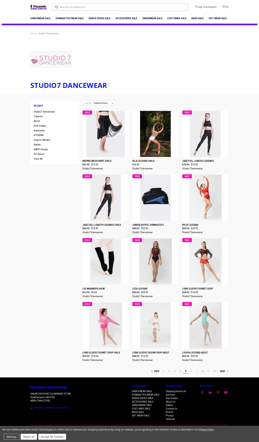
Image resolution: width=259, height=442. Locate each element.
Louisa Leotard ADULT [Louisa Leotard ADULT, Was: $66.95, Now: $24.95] (195, 352)
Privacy (169, 415)
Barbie (37, 144)
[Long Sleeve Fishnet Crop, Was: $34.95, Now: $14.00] (205, 261)
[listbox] (104, 103)
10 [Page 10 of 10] (214, 371)
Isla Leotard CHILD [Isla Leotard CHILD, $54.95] (143, 160)
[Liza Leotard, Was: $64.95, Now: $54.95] (155, 261)
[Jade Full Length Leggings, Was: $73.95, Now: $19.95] (205, 134)
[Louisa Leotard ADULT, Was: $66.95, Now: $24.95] (205, 325)
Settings (11, 437)
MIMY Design (41, 149)
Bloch (37, 121)
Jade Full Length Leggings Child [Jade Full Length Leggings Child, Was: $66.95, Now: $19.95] (101, 224)
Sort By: (88, 103)
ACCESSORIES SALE (126, 18)
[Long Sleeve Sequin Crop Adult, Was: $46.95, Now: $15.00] (155, 325)
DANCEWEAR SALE (40, 18)
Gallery (169, 405)
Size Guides (172, 398)
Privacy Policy (206, 429)
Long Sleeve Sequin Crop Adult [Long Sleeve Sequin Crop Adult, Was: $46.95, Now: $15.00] (150, 352)
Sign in (201, 7)
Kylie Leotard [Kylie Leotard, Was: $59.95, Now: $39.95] (190, 224)
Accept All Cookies (52, 437)
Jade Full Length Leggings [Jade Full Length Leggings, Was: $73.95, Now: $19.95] (198, 160)
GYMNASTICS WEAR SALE (70, 18)
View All (38, 158)
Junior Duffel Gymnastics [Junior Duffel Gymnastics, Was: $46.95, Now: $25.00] (148, 224)
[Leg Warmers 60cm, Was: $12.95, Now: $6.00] (105, 261)
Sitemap (170, 419)
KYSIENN (39, 135)
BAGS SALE (197, 18)
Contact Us (171, 408)
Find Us (169, 412)
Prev (155, 371)
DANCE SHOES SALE (100, 18)
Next (224, 371)
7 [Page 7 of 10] (197, 371)
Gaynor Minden (42, 139)
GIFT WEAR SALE (218, 18)
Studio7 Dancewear (44, 111)
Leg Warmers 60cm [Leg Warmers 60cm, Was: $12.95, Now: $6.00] (93, 288)
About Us (170, 401)
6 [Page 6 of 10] (191, 371)
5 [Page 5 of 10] (185, 371)
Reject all (28, 437)
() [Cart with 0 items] (225, 6)
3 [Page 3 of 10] (174, 371)
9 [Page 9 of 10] (208, 371)
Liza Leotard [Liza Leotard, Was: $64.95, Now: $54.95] (140, 288)
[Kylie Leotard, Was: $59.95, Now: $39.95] (205, 198)
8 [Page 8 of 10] (202, 371)
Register (212, 7)
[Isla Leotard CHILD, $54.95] (155, 134)
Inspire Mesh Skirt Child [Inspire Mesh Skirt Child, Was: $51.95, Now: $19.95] (96, 160)
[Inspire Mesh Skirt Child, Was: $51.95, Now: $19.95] (105, 134)
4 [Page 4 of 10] (180, 371)
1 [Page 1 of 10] (163, 371)
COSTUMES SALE (176, 18)
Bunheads (39, 130)
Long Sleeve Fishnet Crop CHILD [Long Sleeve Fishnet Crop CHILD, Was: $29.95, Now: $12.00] (101, 352)
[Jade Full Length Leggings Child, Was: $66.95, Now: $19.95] (105, 198)
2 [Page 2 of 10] (169, 371)
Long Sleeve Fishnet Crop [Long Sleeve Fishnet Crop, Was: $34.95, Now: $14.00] (197, 288)
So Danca (39, 154)
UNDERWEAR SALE (152, 18)
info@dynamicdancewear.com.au (52, 407)
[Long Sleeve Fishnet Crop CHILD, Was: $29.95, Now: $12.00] (105, 325)
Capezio (38, 116)
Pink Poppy (40, 125)
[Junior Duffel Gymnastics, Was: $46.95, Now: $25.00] (155, 198)
